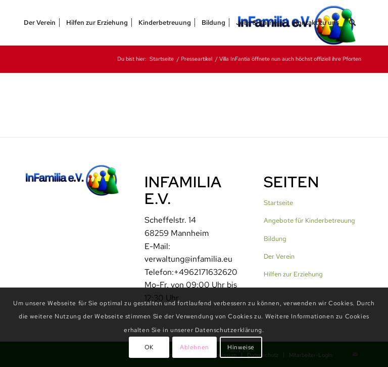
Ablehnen (194, 347)
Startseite (278, 202)
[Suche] (352, 23)
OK (149, 347)
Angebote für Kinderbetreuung (309, 220)
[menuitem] (40, 23)
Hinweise (241, 347)
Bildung (275, 238)
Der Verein (279, 256)
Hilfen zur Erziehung (293, 274)
